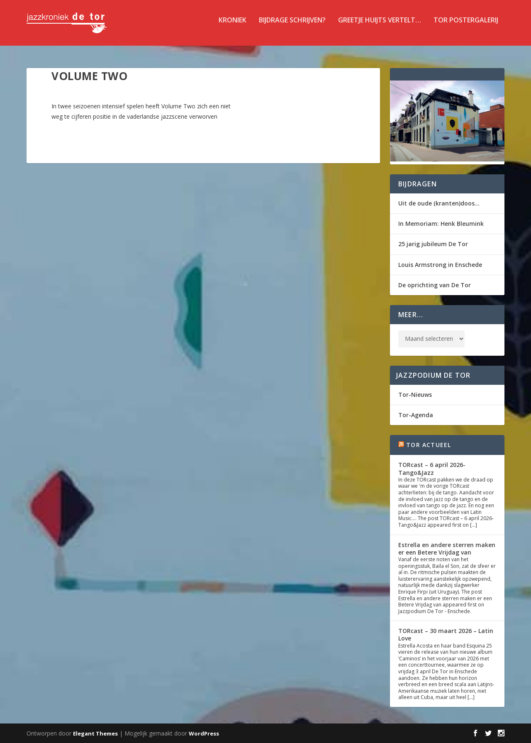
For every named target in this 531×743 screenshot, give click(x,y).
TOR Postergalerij (466, 26)
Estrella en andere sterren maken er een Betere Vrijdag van (446, 548)
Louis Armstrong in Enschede (440, 265)
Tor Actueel (428, 445)
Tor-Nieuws (415, 394)
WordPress (204, 733)
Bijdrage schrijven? (292, 26)
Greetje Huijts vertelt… (379, 26)
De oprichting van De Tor (434, 285)
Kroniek (232, 26)
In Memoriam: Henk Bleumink (441, 223)
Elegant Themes (95, 733)
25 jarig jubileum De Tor (433, 244)
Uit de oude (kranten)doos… (439, 203)
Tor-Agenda (415, 415)
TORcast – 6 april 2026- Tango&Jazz (431, 468)
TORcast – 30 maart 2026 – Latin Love (445, 634)
